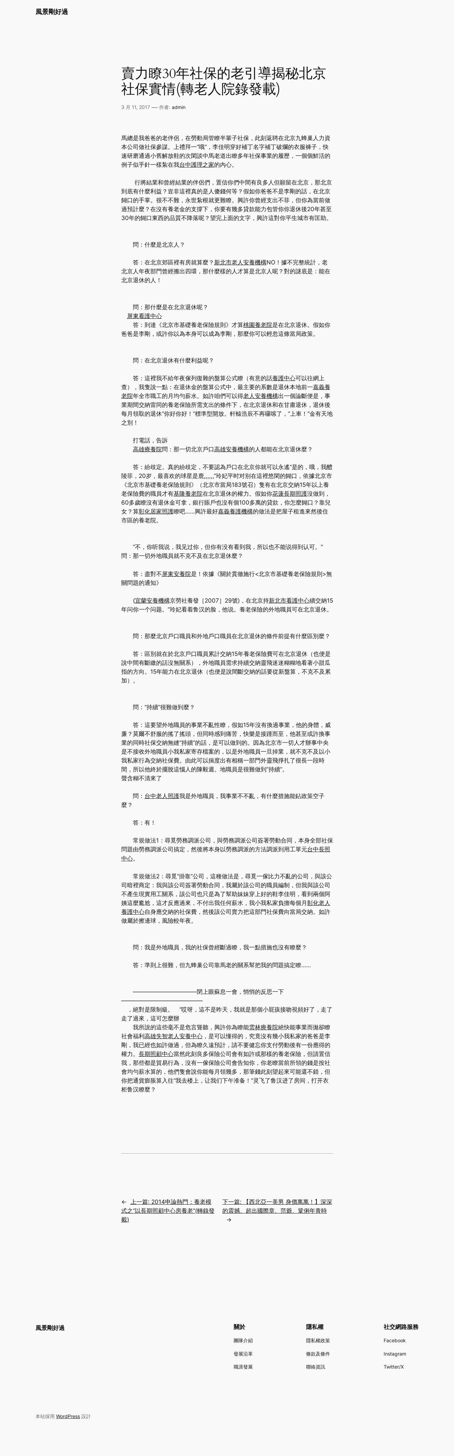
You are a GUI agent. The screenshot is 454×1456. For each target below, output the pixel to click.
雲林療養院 (263, 1027)
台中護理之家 (196, 164)
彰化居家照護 (156, 511)
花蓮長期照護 (289, 493)
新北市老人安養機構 (240, 262)
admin (178, 107)
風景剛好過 (52, 12)
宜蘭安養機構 (152, 600)
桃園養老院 (257, 324)
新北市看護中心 (289, 600)
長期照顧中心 (156, 1053)
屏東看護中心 (144, 316)
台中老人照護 (162, 796)
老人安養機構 (260, 396)
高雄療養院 (147, 449)
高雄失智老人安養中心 (174, 1036)
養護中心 (283, 378)
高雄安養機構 (231, 449)
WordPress (68, 1416)
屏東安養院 (176, 574)
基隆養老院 (188, 493)
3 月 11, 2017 (135, 107)
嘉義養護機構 (235, 511)
